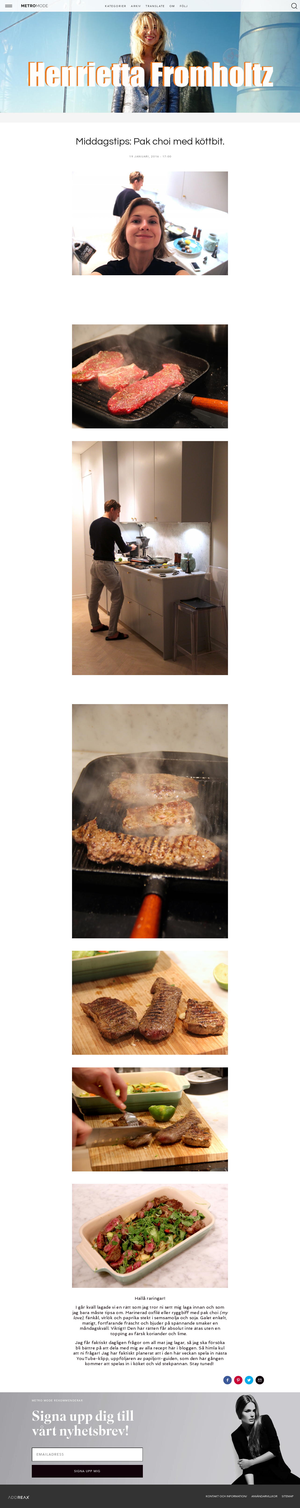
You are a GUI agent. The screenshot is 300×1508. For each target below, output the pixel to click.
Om (172, 6)
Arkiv (136, 6)
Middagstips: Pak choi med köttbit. (150, 142)
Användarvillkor (264, 1496)
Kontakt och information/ (226, 1496)
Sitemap (287, 1496)
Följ (184, 6)
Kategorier (115, 6)
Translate (155, 6)
